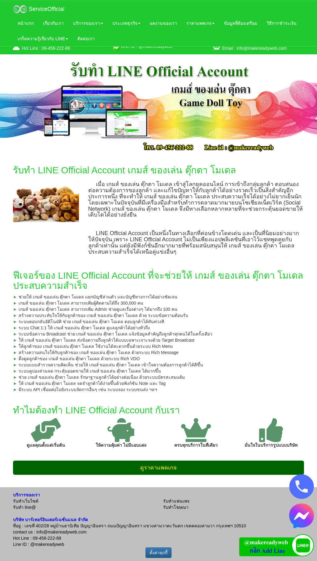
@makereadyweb (47, 544)
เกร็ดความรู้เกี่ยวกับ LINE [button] (43, 38)
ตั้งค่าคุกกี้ (158, 552)
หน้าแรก (26, 23)
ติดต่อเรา (86, 38)
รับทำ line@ (24, 507)
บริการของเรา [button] (88, 23)
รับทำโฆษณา (176, 507)
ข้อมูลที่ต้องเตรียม (240, 23)
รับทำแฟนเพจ (176, 501)
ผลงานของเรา (163, 23)
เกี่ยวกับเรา (53, 23)
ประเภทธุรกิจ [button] (126, 23)
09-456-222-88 (56, 48)
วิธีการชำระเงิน (282, 23)
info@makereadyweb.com (262, 48)
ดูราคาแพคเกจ (158, 468)
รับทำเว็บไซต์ (25, 501)
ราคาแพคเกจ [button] (200, 23)
